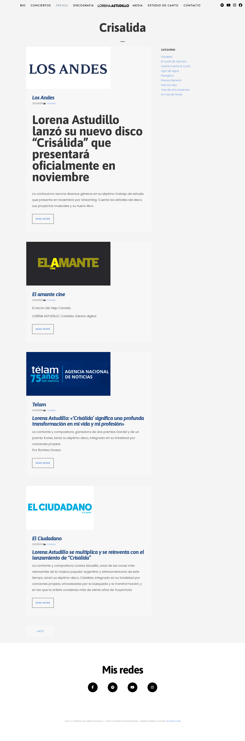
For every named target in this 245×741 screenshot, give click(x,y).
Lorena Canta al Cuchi (175, 66)
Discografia (83, 5)
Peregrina (167, 76)
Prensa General (171, 80)
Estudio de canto (163, 5)
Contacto (192, 5)
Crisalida (51, 103)
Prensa (62, 5)
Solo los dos (169, 85)
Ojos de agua (170, 71)
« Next (40, 631)
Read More (43, 218)
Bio (23, 5)
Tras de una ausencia (175, 90)
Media (138, 5)
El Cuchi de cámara (174, 61)
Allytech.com (174, 721)
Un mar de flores (171, 94)
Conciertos (41, 5)
